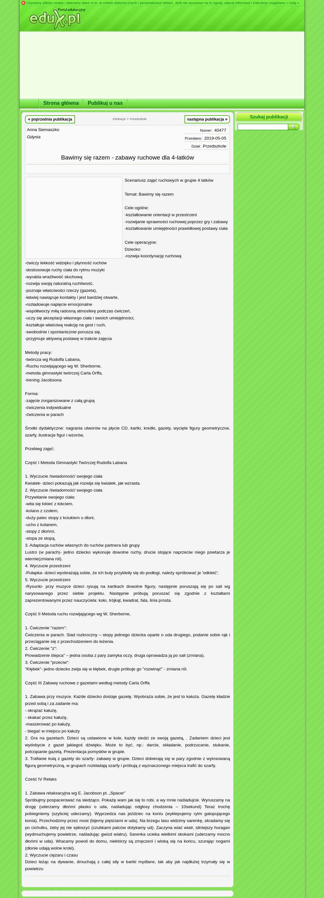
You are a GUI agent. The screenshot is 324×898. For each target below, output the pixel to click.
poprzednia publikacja (50, 119)
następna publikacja (207, 119)
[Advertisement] (73, 217)
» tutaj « (292, 3)
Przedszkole (214, 146)
